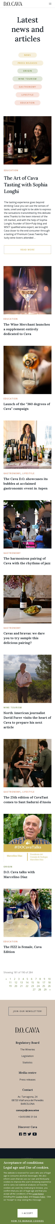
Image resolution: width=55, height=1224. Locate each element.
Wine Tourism (27, 79)
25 (43, 986)
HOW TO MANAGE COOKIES (27, 1221)
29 (45, 989)
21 (21, 986)
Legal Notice (38, 1193)
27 (34, 989)
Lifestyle (28, 94)
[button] (50, 4)
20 (16, 986)
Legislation (27, 1056)
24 (38, 986)
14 (27, 982)
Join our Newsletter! (27, 1011)
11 (10, 982)
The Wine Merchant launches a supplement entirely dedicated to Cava (27, 329)
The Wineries (27, 1049)
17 (43, 982)
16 (38, 982)
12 (16, 982)
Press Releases (27, 63)
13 (21, 982)
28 (39, 989)
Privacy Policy (39, 1196)
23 (32, 986)
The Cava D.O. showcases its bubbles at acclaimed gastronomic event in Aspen (26, 483)
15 (32, 982)
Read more (28, 249)
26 (49, 986)
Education (27, 102)
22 (27, 986)
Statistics (27, 1062)
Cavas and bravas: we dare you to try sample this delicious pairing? (24, 638)
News (27, 55)
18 (49, 982)
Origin (27, 71)
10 (49, 979)
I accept (27, 1213)
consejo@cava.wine (27, 1110)
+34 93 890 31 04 (27, 1116)
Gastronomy (27, 86)
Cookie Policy (22, 1196)
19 (10, 986)
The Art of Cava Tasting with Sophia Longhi (26, 184)
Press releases (27, 1079)
